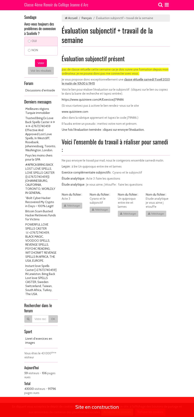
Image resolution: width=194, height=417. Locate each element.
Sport (28, 331)
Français (87, 18)
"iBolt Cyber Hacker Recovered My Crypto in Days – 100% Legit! (39, 202)
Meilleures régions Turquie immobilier (37, 111)
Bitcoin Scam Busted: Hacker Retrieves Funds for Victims (40, 215)
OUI (32, 41)
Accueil (72, 18)
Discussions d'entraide (40, 90)
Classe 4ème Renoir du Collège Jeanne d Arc (56, 5)
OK (53, 319)
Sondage (30, 17)
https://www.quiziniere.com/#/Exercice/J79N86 (93, 99)
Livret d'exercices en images (38, 340)
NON (33, 50)
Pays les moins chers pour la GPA (38, 157)
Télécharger (72, 205)
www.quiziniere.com (75, 111)
